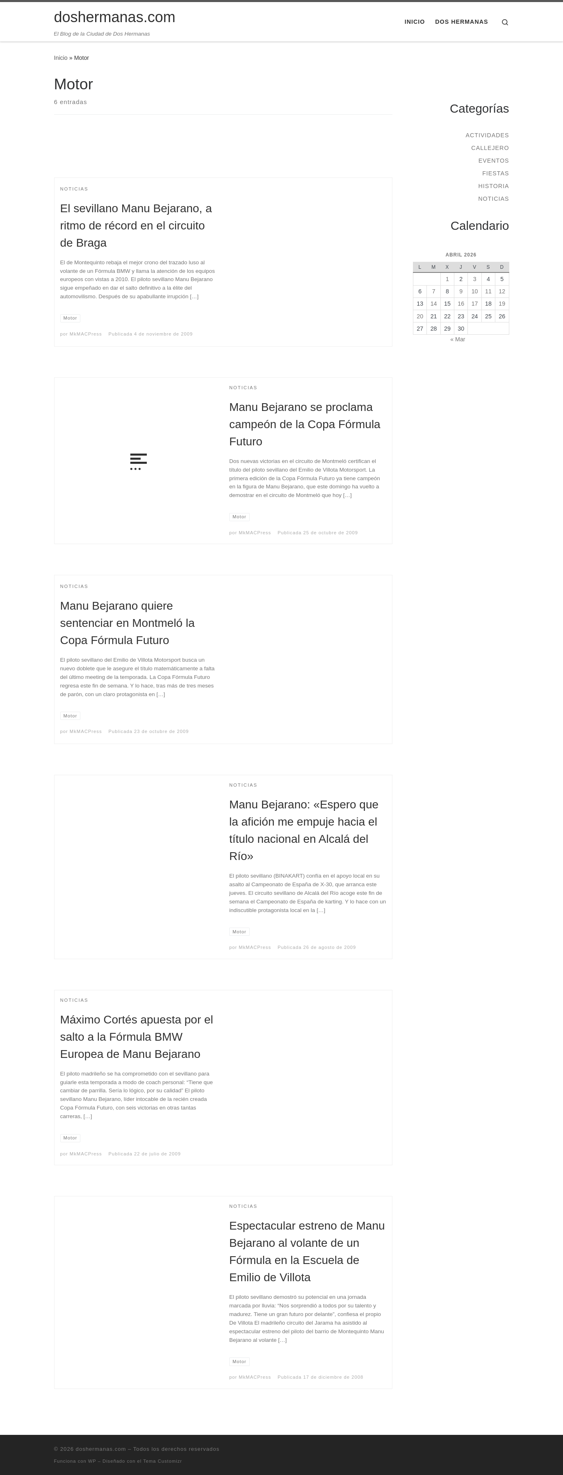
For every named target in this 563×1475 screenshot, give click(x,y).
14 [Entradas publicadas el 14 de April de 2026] (434, 303)
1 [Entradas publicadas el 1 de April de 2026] (447, 279)
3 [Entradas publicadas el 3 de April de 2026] (474, 279)
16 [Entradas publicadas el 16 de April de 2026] (461, 303)
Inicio (61, 57)
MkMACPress (86, 333)
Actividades (487, 135)
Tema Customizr (162, 1461)
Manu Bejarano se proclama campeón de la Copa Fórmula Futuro (305, 424)
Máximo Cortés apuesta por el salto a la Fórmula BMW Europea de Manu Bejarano (136, 1036)
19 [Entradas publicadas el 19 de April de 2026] (502, 303)
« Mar (457, 339)
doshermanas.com (101, 1449)
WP (92, 1461)
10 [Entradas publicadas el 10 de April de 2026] (475, 291)
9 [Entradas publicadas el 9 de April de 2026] (461, 291)
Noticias (493, 198)
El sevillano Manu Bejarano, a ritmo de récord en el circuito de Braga (136, 225)
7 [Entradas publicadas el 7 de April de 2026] (433, 291)
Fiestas (495, 173)
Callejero (490, 148)
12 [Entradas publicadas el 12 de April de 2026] (502, 291)
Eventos (494, 160)
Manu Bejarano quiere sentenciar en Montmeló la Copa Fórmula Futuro (127, 623)
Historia (493, 186)
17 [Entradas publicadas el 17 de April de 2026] (475, 303)
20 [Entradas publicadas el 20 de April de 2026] (420, 316)
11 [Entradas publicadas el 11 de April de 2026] (488, 291)
